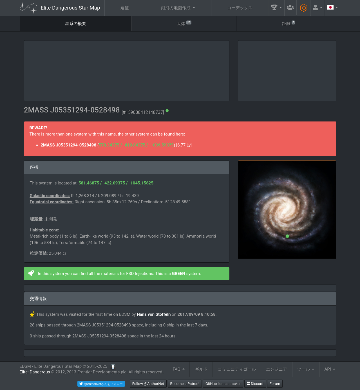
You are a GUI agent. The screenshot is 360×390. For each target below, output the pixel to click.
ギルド (201, 369)
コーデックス (239, 7)
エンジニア (276, 369)
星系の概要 (75, 23)
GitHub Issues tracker (223, 384)
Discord (255, 384)
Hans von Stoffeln (154, 314)
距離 (288, 23)
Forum (275, 384)
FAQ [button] (177, 369)
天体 (184, 23)
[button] (276, 8)
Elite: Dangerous (35, 372)
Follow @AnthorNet (148, 384)
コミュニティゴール (237, 369)
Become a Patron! (185, 384)
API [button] (328, 369)
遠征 (124, 7)
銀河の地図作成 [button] (176, 7)
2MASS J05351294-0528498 (69, 145)
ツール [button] (304, 369)
